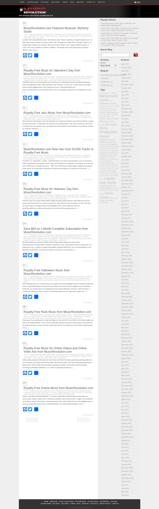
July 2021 (124, 91)
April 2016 (125, 249)
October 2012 (126, 392)
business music (63, 36)
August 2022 (126, 78)
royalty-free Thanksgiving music (107, 162)
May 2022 (125, 81)
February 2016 (126, 256)
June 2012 (125, 406)
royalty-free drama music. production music (50, 394)
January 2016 (126, 259)
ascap (114, 93)
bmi (110, 100)
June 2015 (125, 283)
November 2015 (127, 266)
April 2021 (125, 102)
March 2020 (125, 126)
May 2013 (125, 368)
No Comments (88, 61)
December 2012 (127, 386)
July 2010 (124, 485)
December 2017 (127, 180)
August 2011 (126, 440)
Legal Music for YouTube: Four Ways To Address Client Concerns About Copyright (119, 34)
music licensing (107, 112)
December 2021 (127, 85)
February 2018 (126, 173)
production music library (75, 34)
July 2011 (124, 444)
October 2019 (126, 143)
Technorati (105, 78)
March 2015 (125, 293)
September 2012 (127, 396)
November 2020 (127, 112)
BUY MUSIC (45, 2)
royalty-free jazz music (43, 119)
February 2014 (126, 338)
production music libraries (44, 280)
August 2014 (126, 317)
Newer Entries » (83, 420)
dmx (114, 106)
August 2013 (126, 358)
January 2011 (126, 464)
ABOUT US (101, 2)
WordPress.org (106, 85)
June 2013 (125, 365)
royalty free (110, 168)
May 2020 (125, 119)
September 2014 (127, 314)
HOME (22, 2)
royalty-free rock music (65, 318)
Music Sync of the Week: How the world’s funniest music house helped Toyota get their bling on (119, 29)
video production (106, 201)
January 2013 (126, 382)
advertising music (36, 276)
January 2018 (126, 177)
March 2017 (125, 211)
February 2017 (126, 215)
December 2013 (127, 345)
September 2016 (127, 232)
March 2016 (125, 252)
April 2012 (125, 413)
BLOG (72, 2)
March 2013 (125, 375)
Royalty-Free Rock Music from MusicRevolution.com (57, 311)
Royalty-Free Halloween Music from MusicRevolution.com (47, 272)
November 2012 (127, 389)
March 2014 (125, 334)
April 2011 (125, 454)
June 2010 (125, 488)
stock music (32, 36)
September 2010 (127, 478)
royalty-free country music (109, 151)
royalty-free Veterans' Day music (47, 198)
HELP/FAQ (80, 2)
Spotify (102, 194)
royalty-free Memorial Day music (108, 155)
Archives (103, 63)
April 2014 (125, 331)
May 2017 (125, 204)
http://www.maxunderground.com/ (110, 75)
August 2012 (126, 399)
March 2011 (125, 457)
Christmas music (106, 106)
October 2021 (126, 88)
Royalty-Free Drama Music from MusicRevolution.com (58, 388)
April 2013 (125, 372)
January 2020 (126, 132)
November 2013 (127, 348)
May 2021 (125, 98)
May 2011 (125, 451)
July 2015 (124, 280)
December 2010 (127, 468)
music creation (112, 110)
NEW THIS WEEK (80, 501)
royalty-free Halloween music (38, 278)
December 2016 (127, 221)
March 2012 (125, 416)
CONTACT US (90, 2)
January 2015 (126, 300)
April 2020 (125, 122)
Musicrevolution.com (106, 116)
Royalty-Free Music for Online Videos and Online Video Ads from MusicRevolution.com (55, 350)
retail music (104, 146)
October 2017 (126, 187)
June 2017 (125, 201)
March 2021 (125, 105)
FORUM (65, 2)
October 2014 (126, 310)
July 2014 (124, 321)
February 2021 (126, 108)
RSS (138, 2)
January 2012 (126, 423)
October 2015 (126, 269)
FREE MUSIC (54, 501)
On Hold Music (48, 34)
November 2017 (127, 184)
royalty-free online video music (46, 358)
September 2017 (127, 191)
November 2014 (127, 307)
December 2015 (127, 262)
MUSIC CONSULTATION (66, 501)
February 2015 (126, 297)
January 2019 (126, 156)
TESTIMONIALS (105, 501)
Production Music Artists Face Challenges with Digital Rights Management (118, 24)
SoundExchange (113, 190)
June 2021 (125, 95)
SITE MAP (114, 501)
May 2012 (125, 410)
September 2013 (127, 355)
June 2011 (125, 447)
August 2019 (126, 150)
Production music (60, 34)
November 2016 (127, 225)
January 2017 (126, 218)
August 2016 (126, 235)
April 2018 (125, 167)
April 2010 (125, 495)
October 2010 (126, 475)
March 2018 (125, 170)
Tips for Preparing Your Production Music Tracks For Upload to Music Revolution (119, 44)
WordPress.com (107, 82)
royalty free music (29, 38)
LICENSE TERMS (32, 2)
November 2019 (127, 139)
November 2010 (127, 471)
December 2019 (127, 136)
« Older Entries (32, 420)
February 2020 (126, 129)
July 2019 (124, 153)
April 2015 (125, 290)
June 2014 (125, 324)
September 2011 (127, 437)
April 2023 (125, 71)
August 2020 (126, 115)
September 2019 (127, 146)
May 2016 (125, 245)
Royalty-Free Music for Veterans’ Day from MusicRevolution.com (51, 190)
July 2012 (124, 403)
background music (36, 34)
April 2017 (125, 208)
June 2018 (125, 160)
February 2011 (126, 461)
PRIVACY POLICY (105, 503)
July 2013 (124, 362)
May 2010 (125, 492)
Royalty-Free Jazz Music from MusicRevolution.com (57, 112)
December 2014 (127, 303)
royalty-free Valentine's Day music (60, 80)
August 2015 (126, 276)
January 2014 (126, 341)
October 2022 (126, 74)
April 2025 (125, 64)
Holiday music (110, 108)
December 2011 (127, 427)
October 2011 (126, 433)
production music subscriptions (81, 238)
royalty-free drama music (32, 392)
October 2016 (126, 228)
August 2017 (126, 194)
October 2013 (126, 351)
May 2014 (125, 327)
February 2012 (126, 420)
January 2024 (126, 67)
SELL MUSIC (55, 2)
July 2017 (124, 197)
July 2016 (124, 238)
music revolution (112, 115)
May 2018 (125, 163)
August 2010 (126, 481)
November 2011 (127, 430)
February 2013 (126, 379)
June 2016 (125, 242)
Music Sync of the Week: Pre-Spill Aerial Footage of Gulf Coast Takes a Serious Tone (119, 39)
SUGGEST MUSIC (93, 501)
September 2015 (127, 273)
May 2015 (125, 286)
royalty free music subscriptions (61, 236)
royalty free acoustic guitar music (109, 169)
